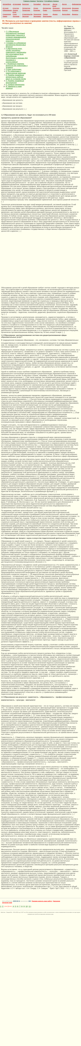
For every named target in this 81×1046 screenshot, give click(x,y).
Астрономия (17, 4)
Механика (75, 8)
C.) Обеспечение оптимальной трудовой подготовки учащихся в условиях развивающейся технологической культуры (16, 36)
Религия (65, 10)
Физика (55, 14)
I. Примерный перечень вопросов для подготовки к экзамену (16, 65)
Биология (25, 4)
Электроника (47, 16)
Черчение (16, 16)
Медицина (56, 8)
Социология (7, 14)
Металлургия (66, 8)
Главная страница (29, 1)
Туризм (45, 14)
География (37, 4)
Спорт (15, 14)
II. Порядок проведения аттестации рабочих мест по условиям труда (16, 77)
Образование (7, 10)
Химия (5, 16)
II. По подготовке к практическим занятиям (16, 72)
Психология (57, 10)
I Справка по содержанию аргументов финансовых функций (16, 45)
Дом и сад (46, 4)
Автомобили (7, 4)
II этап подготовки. (14, 69)
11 (30, 906)
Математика (47, 8)
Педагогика (26, 10)
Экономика (37, 16)
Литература (26, 8)
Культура (16, 8)
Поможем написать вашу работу (42, 901)
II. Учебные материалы (15, 84)
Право (45, 10)
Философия (66, 14)
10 (27, 906)
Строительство (27, 14)
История (5, 8)
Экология (25, 16)
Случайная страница (51, 1)
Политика (36, 10)
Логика (35, 8)
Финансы (75, 14)
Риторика (75, 10)
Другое (64, 4)
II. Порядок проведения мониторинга (15, 82)
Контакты (40, 1)
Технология (37, 14)
